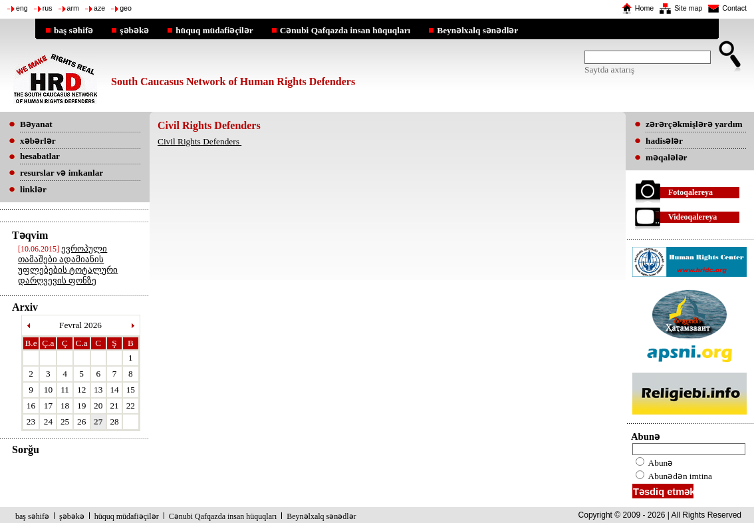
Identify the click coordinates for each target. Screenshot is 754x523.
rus (48, 8)
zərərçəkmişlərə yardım (694, 124)
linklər (33, 189)
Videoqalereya (692, 217)
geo (126, 8)
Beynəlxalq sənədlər (477, 30)
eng (22, 8)
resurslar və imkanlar (61, 173)
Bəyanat (36, 124)
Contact (734, 8)
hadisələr (664, 141)
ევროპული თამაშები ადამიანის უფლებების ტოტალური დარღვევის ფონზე (68, 264)
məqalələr (667, 157)
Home (644, 8)
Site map (688, 8)
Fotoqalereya (690, 192)
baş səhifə (73, 30)
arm (73, 8)
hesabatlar (40, 156)
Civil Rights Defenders (199, 141)
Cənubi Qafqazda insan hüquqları (345, 30)
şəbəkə (134, 30)
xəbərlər (38, 141)
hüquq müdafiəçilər (214, 30)
